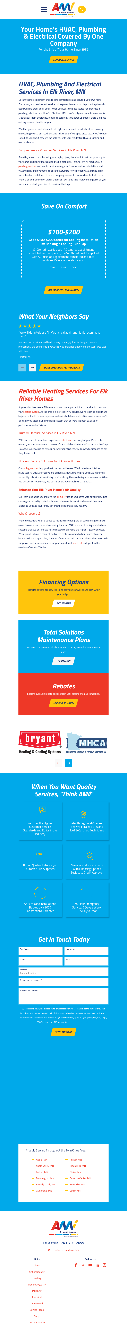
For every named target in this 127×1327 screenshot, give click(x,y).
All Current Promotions (63, 291)
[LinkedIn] (97, 1178)
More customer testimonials (62, 369)
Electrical (37, 1210)
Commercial (37, 1216)
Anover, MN (76, 1073)
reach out (77, 544)
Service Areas (37, 1223)
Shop (36, 1229)
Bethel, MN (42, 1085)
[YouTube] (90, 1178)
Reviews (36, 1248)
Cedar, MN (75, 1103)
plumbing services (27, 167)
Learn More (63, 663)
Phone (23, 962)
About (37, 1178)
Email (63, 268)
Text (52, 268)
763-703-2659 (72, 1155)
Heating (37, 1191)
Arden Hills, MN (78, 1079)
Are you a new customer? (31, 982)
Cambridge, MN (44, 1103)
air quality (62, 498)
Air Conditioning (37, 1185)
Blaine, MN (75, 1085)
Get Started (63, 605)
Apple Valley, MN (45, 1079)
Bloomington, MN (45, 1091)
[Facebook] (76, 1178)
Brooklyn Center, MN (80, 1091)
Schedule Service (63, 60)
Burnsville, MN (77, 1097)
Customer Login (37, 1235)
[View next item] (32, 368)
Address (23, 972)
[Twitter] (83, 1178)
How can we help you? (30, 993)
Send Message (63, 1035)
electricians (67, 441)
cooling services (31, 469)
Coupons (36, 1254)
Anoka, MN (42, 1073)
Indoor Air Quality (37, 1197)
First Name (24, 952)
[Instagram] (104, 1178)
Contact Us (37, 1260)
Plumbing (37, 1204)
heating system (31, 413)
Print (74, 268)
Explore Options (63, 705)
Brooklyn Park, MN (46, 1097)
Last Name (70, 952)
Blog (36, 1242)
